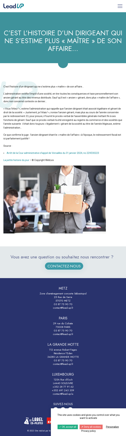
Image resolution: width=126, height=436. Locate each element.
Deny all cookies (91, 426)
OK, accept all (67, 426)
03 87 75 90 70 (63, 304)
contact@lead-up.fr (63, 308)
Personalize (112, 426)
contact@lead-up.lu (63, 394)
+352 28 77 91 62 (63, 387)
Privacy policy (88, 431)
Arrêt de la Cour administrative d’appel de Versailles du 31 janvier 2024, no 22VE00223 (53, 153)
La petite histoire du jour (16, 160)
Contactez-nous (68, 266)
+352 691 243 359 (63, 390)
